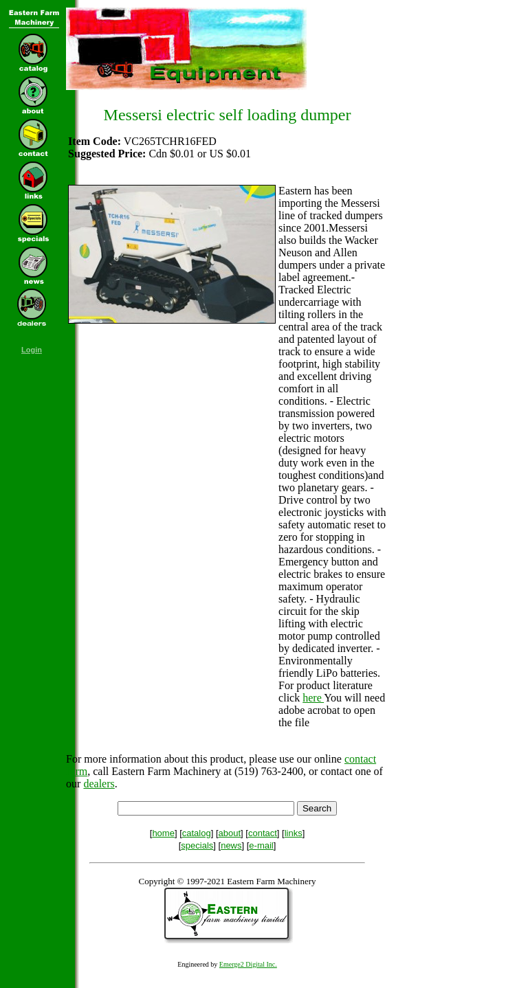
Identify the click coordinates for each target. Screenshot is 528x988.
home (163, 833)
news (231, 845)
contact (262, 833)
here (313, 698)
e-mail (261, 845)
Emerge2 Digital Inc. (248, 964)
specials (197, 845)
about (230, 833)
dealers (98, 783)
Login (31, 350)
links (293, 833)
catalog (196, 833)
